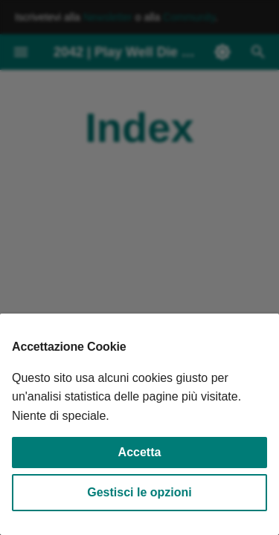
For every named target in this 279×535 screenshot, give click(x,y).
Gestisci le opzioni (139, 492)
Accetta (139, 452)
